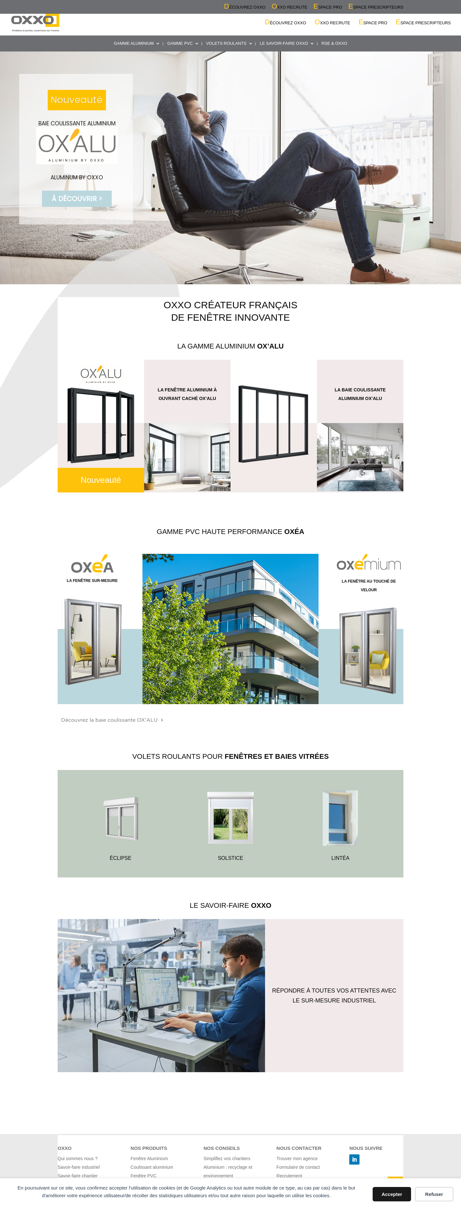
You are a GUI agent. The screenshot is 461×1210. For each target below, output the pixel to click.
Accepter (392, 1194)
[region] (230, 167)
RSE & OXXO (334, 43)
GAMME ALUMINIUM (134, 43)
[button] (230, 167)
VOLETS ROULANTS (226, 43)
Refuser (434, 1194)
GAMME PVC (179, 43)
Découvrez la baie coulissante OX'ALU (109, 720)
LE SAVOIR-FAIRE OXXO (284, 43)
